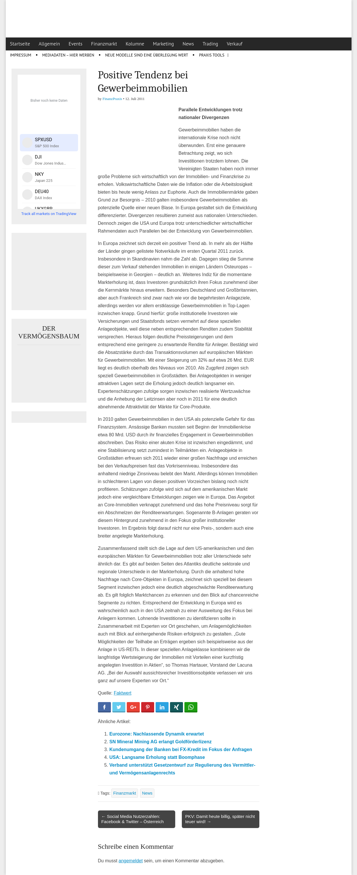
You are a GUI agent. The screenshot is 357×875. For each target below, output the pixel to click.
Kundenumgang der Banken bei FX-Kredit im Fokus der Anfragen (180, 749)
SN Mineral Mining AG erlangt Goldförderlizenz (160, 741)
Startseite (20, 44)
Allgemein (49, 44)
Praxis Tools (211, 55)
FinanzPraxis (112, 99)
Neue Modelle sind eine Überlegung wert (146, 55)
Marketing (163, 44)
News (188, 44)
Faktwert (122, 693)
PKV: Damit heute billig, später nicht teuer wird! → (220, 819)
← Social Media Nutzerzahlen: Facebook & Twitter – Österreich (132, 819)
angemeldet (131, 860)
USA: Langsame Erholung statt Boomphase (157, 757)
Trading (210, 44)
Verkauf (234, 44)
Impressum (20, 55)
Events (75, 44)
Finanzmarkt (104, 44)
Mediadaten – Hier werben (68, 55)
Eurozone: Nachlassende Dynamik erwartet (156, 733)
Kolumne (135, 44)
